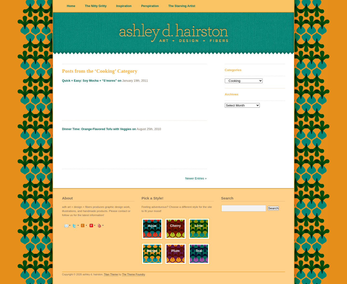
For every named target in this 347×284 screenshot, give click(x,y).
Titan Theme (111, 274)
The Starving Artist (181, 6)
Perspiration (150, 6)
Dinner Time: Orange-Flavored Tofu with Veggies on (99, 129)
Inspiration (124, 6)
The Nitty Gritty (96, 6)
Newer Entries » (196, 178)
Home (71, 6)
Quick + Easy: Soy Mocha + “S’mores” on (91, 80)
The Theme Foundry (133, 274)
